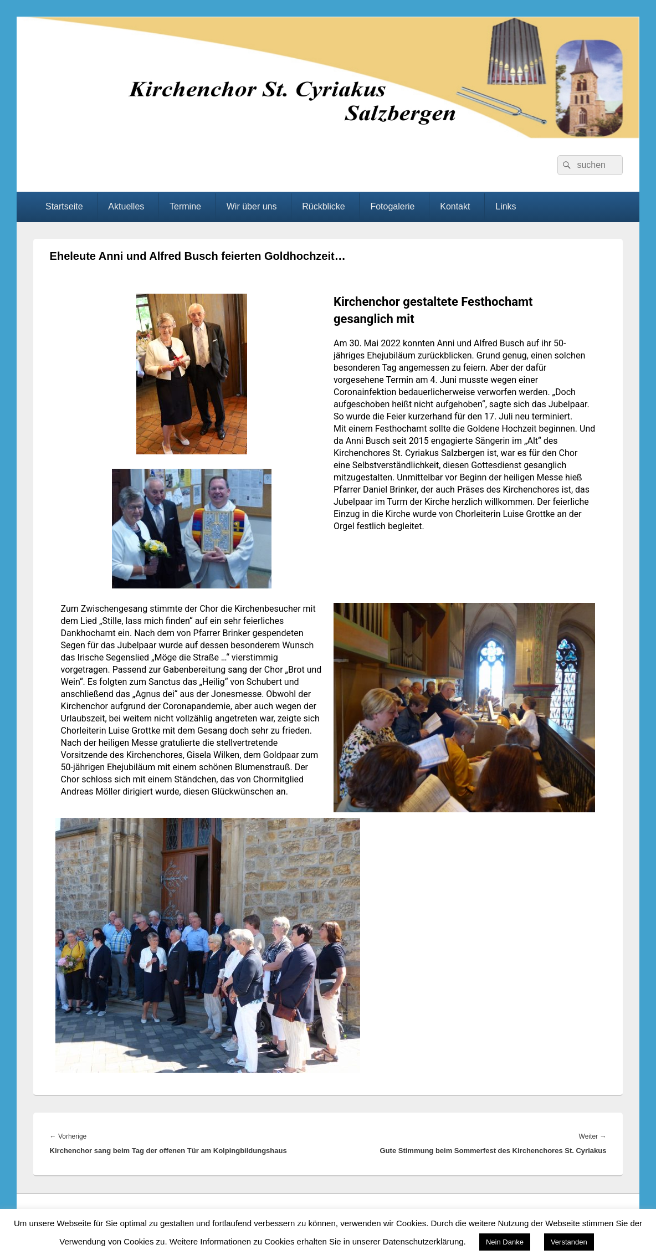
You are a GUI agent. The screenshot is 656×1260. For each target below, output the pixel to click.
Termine (185, 206)
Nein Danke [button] (505, 1242)
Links (505, 206)
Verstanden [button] (569, 1242)
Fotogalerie (392, 206)
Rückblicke (323, 206)
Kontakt (455, 206)
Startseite (64, 206)
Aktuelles (126, 206)
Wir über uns (252, 206)
